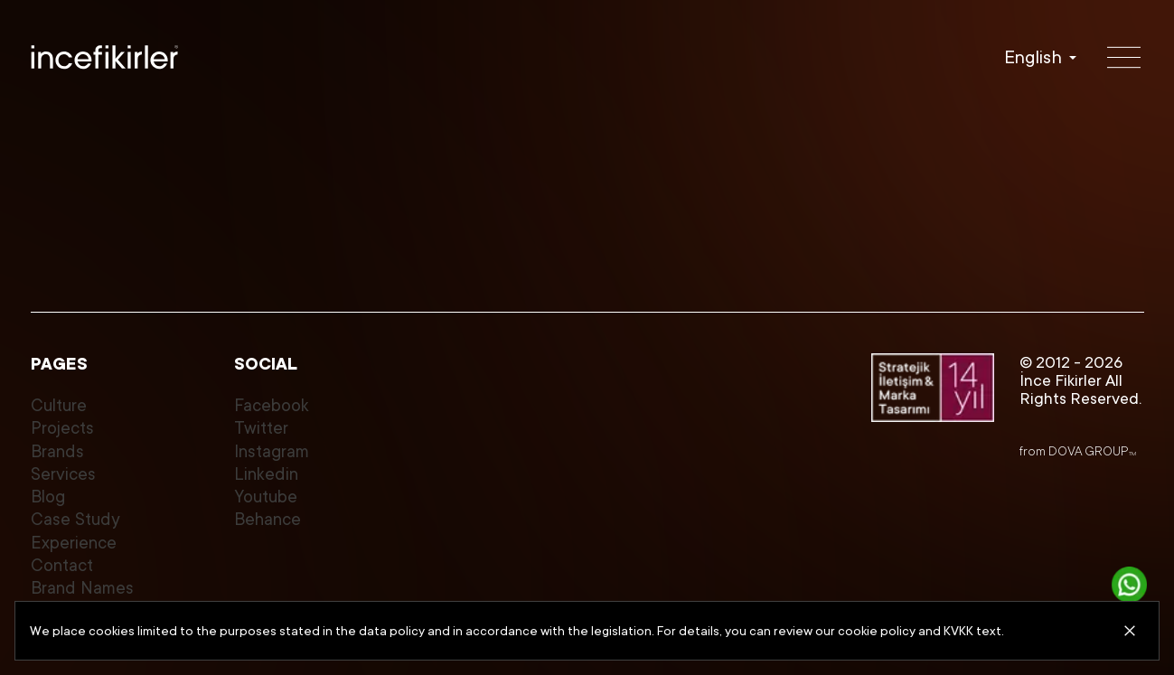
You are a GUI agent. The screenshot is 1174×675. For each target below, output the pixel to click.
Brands (57, 452)
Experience (74, 543)
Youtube (265, 497)
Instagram (271, 452)
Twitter (261, 428)
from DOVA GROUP (1077, 451)
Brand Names (82, 588)
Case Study (75, 520)
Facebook (271, 406)
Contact (62, 566)
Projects (62, 428)
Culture (59, 406)
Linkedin (266, 474)
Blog (48, 497)
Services (63, 474)
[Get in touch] (1130, 585)
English (1033, 57)
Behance (267, 520)
